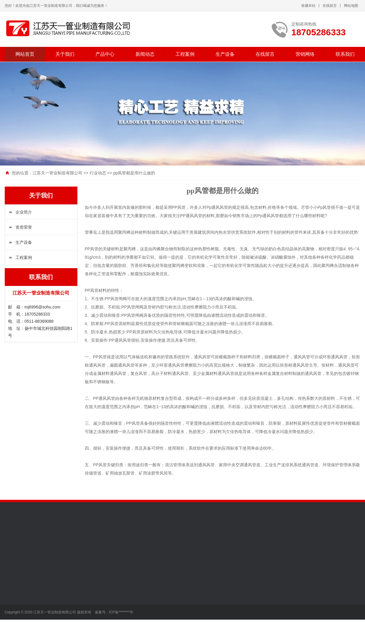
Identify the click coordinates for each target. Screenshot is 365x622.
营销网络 (305, 54)
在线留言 (330, 6)
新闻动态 (145, 54)
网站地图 (351, 6)
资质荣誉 (23, 227)
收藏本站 (308, 6)
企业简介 (23, 212)
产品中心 (104, 54)
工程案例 (185, 54)
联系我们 (345, 54)
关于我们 (64, 54)
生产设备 (225, 54)
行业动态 (98, 173)
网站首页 (24, 54)
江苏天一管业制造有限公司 (57, 173)
